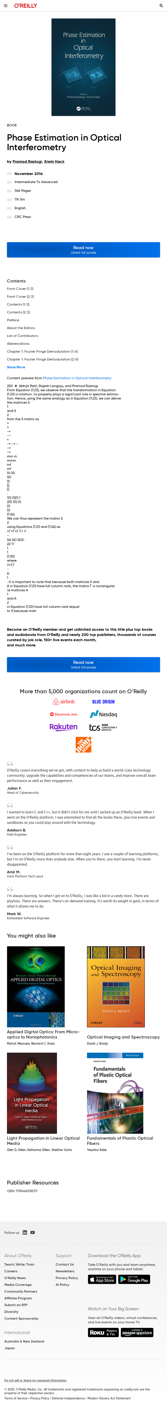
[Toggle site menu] (5, 5)
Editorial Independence (68, 1398)
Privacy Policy (67, 1278)
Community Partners (20, 1291)
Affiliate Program (18, 1298)
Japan (9, 1348)
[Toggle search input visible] (161, 5)
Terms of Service (15, 1398)
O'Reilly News (15, 1278)
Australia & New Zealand (24, 1341)
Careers (10, 1271)
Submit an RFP (15, 1305)
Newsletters (65, 1271)
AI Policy (62, 1284)
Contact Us (65, 1264)
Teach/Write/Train (19, 1264)
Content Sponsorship (21, 1318)
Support (64, 1255)
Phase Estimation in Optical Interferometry (77, 378)
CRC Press (23, 217)
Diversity (11, 1311)
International (17, 1332)
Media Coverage (18, 1284)
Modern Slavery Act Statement (109, 1398)
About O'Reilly (18, 1255)
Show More (16, 367)
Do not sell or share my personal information (35, 1380)
